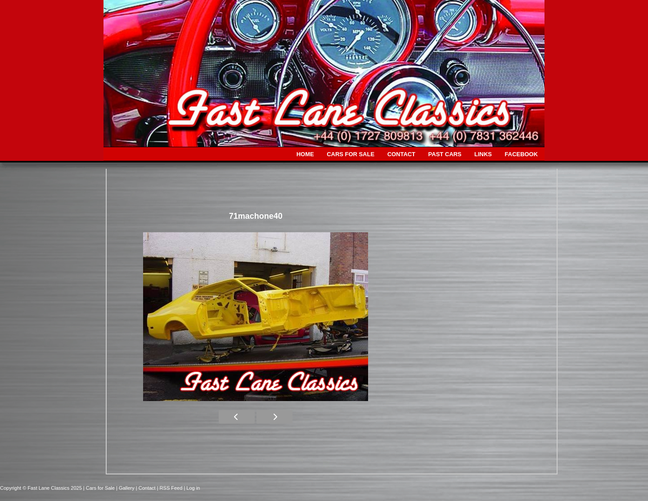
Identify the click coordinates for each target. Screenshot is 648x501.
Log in (193, 488)
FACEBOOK (521, 154)
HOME (305, 154)
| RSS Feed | (172, 488)
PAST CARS (445, 154)
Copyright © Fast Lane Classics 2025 (41, 488)
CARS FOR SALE (350, 154)
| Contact (146, 488)
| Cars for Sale (99, 488)
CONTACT (401, 154)
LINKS (483, 154)
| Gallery (126, 488)
